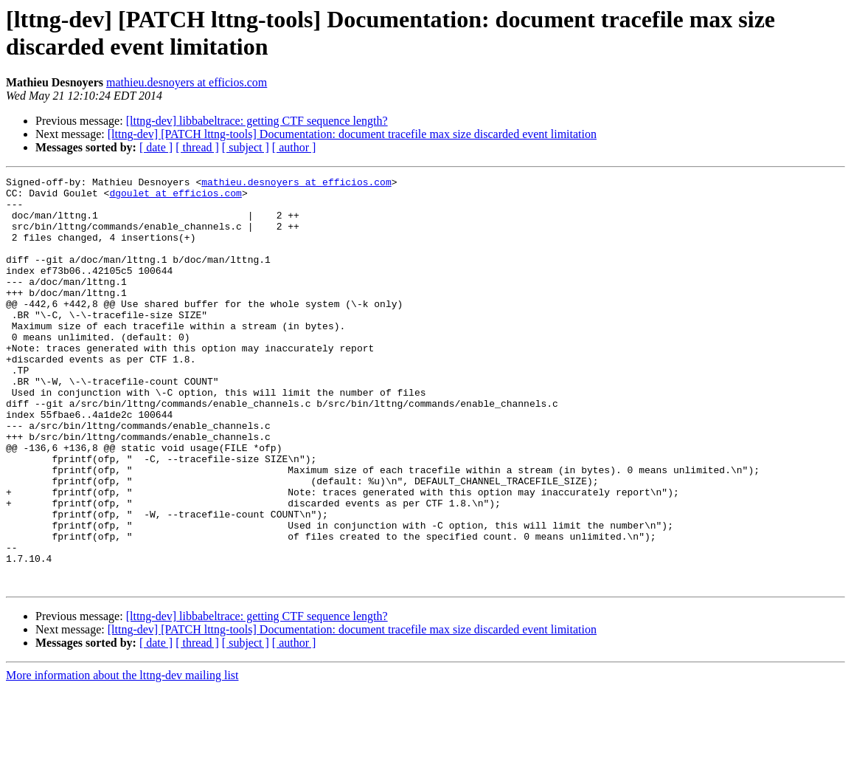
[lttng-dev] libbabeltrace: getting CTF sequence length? (257, 120)
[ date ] (156, 147)
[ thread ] (197, 147)
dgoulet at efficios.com (175, 197)
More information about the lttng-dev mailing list (122, 757)
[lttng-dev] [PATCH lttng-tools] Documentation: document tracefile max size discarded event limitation (352, 134)
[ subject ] (245, 147)
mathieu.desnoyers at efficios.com (186, 82)
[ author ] (294, 147)
